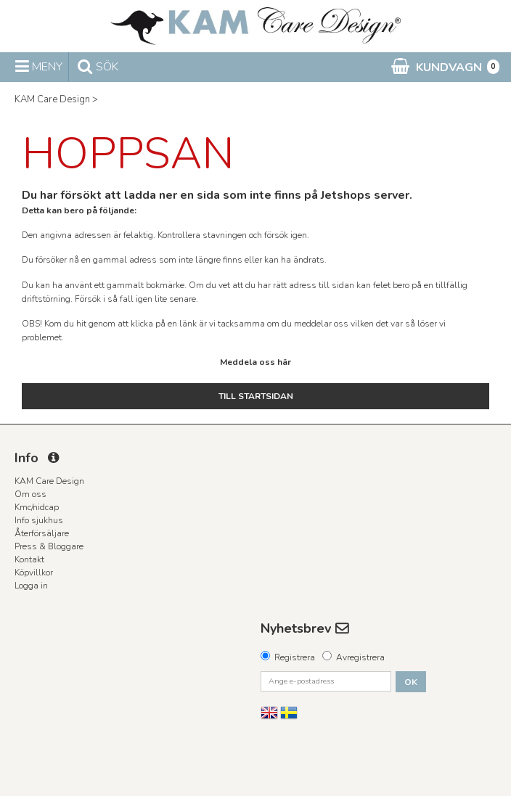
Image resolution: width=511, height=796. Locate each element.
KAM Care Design (52, 99)
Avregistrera (360, 657)
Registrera (294, 657)
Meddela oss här (255, 362)
